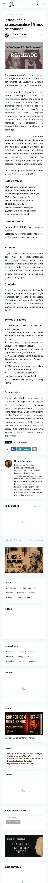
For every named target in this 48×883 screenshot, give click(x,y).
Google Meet (18, 260)
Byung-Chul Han (24, 656)
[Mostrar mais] (40, 449)
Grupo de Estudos (16, 15)
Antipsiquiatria (12, 588)
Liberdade (32, 593)
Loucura (9, 597)
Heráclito (10, 661)
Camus (21, 661)
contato (12, 435)
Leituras (20, 593)
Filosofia (9, 593)
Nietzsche (10, 652)
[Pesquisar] (44, 4)
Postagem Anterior (12, 540)
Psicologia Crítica (24, 597)
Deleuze (9, 656)
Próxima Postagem (35, 540)
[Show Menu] (4, 4)
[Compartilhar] (41, 35)
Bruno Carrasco (13, 290)
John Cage (32, 661)
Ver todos (37, 506)
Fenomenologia (29, 588)
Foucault (22, 652)
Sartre (32, 652)
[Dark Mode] (38, 4)
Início (6, 15)
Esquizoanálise (12, 99)
